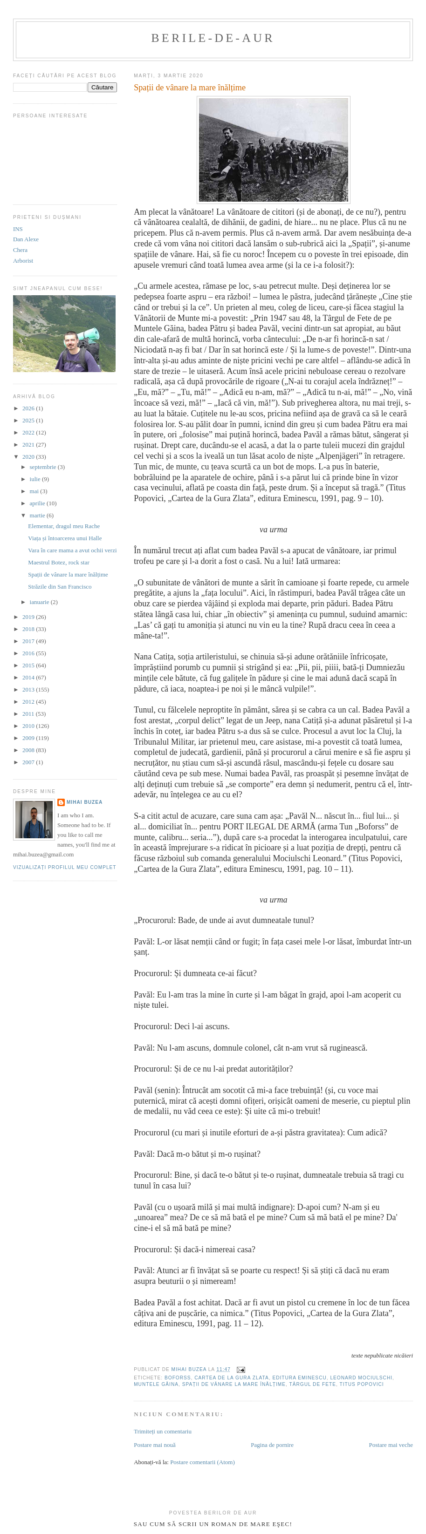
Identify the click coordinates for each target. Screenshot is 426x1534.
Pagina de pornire (272, 1444)
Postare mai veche (391, 1444)
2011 (29, 713)
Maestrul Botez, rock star (58, 562)
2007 (29, 762)
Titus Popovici (361, 1384)
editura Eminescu (299, 1377)
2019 (29, 616)
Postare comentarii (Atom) (202, 1462)
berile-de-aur (213, 38)
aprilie (38, 503)
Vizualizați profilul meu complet (65, 867)
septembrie (44, 466)
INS (18, 228)
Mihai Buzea (85, 802)
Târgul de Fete (312, 1384)
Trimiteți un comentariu (163, 1431)
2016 (29, 653)
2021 (29, 444)
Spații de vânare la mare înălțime (234, 1384)
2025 (29, 420)
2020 (29, 456)
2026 (29, 408)
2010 (29, 725)
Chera (20, 249)
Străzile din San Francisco (59, 586)
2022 (29, 432)
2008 (29, 750)
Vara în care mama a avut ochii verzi (72, 550)
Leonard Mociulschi (361, 1377)
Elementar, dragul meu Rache (64, 526)
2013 (29, 689)
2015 (29, 665)
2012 (29, 701)
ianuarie (40, 601)
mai (35, 491)
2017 (29, 641)
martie (38, 515)
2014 (29, 677)
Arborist (23, 260)
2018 (29, 628)
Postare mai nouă (155, 1444)
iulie (36, 478)
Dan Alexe (26, 239)
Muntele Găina (156, 1384)
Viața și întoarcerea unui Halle (65, 538)
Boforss (178, 1377)
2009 (29, 737)
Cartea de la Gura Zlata (231, 1377)
